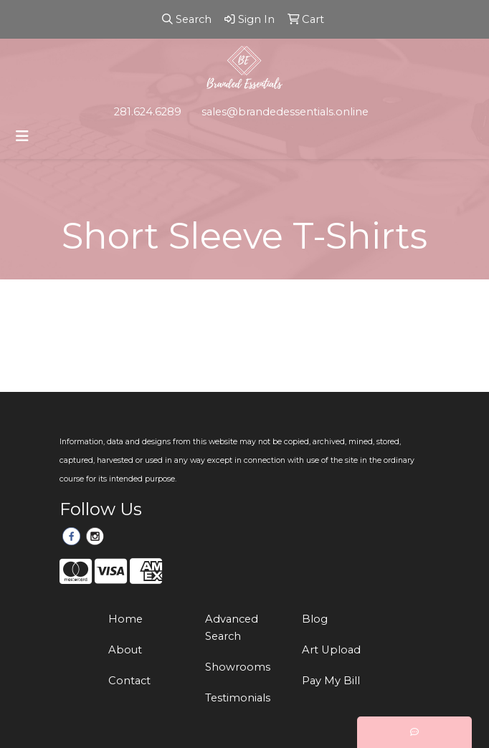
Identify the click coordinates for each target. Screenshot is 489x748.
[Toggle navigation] (22, 136)
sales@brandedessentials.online (285, 111)
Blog (315, 619)
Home (125, 619)
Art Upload (331, 649)
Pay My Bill (331, 680)
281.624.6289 (147, 111)
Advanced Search (231, 628)
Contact (129, 680)
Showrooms (237, 667)
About (125, 649)
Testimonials (237, 697)
